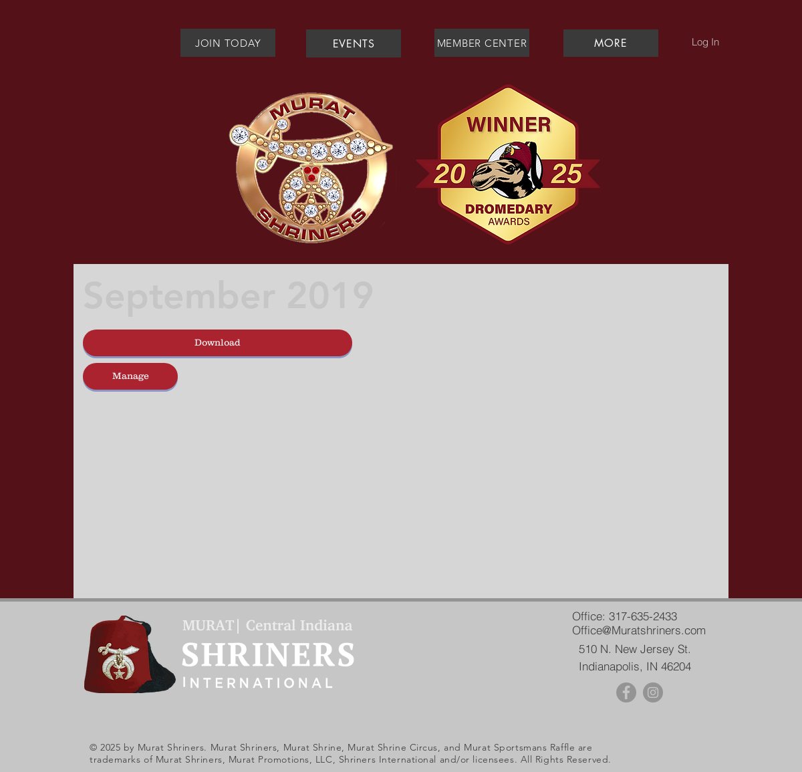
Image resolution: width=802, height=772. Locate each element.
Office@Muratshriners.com (639, 630)
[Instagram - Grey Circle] (653, 692)
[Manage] (130, 376)
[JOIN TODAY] (227, 43)
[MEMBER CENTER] (481, 43)
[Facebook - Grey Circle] (626, 692)
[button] (610, 43)
